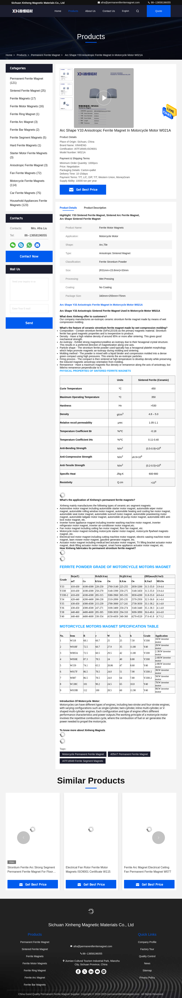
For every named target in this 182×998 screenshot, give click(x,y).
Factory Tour (147, 949)
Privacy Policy (147, 977)
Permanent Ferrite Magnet (45, 55)
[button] (23, 837)
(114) (27, 183)
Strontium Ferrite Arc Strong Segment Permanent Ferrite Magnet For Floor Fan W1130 (31, 870)
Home (58, 11)
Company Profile (147, 942)
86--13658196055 (159, 2)
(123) (28, 203)
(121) (26, 80)
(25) (28, 90)
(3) (24, 121)
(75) (25, 192)
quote (158, 11)
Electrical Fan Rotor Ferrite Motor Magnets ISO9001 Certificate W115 (88, 869)
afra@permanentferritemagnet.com (118, 2)
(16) (27, 106)
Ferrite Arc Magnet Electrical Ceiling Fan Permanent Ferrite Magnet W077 (147, 869)
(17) (23, 98)
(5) (28, 137)
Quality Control (147, 956)
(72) (25, 173)
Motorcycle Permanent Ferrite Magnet (83, 754)
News (147, 963)
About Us (90, 11)
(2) (24, 129)
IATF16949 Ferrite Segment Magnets (82, 761)
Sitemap (147, 970)
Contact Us (109, 11)
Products (73, 11)
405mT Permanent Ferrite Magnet (129, 754)
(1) (24, 114)
